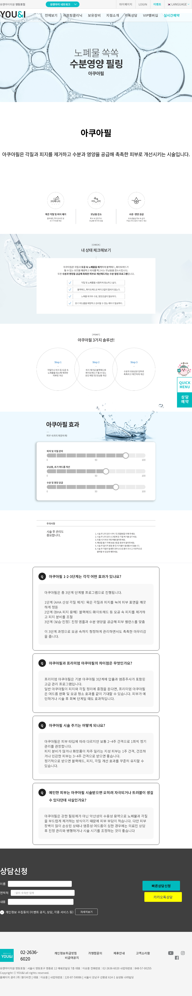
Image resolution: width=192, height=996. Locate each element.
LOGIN (143, 4)
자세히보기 (86, 912)
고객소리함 (143, 953)
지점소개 (112, 15)
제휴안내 (119, 953)
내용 (3, 901)
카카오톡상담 (163, 897)
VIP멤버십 (150, 15)
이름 (3, 883)
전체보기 (51, 15)
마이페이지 (125, 4)
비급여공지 (72, 957)
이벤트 (157, 4)
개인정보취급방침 (65, 953)
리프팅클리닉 (72, 15)
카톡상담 (131, 15)
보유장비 (94, 15)
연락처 (4, 892)
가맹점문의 (95, 953)
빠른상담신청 (161, 885)
